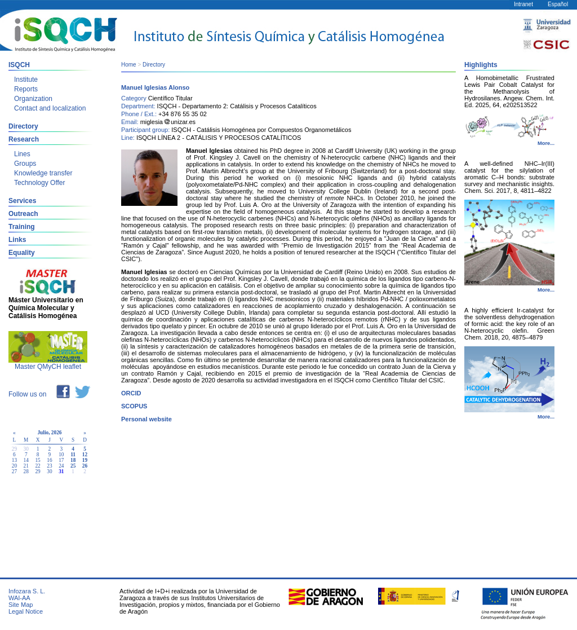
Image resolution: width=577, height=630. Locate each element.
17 (61, 460)
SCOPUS (134, 406)
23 (49, 466)
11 (73, 454)
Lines (22, 154)
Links (17, 240)
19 (84, 460)
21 (26, 466)
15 (37, 460)
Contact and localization (50, 108)
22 (37, 466)
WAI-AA (19, 597)
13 (14, 460)
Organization (33, 99)
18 (73, 460)
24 (61, 466)
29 (37, 471)
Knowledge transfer (43, 173)
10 (61, 454)
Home (128, 64)
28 (26, 471)
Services (22, 201)
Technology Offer (39, 183)
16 (49, 460)
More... (546, 143)
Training (21, 227)
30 (49, 471)
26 (84, 466)
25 (73, 466)
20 (14, 466)
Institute (26, 79)
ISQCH (19, 65)
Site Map (20, 604)
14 (26, 460)
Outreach (23, 214)
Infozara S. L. (26, 591)
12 (84, 454)
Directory (23, 126)
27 (14, 471)
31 (61, 471)
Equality (21, 253)
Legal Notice (25, 611)
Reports (26, 89)
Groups (25, 164)
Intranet (523, 4)
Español (558, 4)
